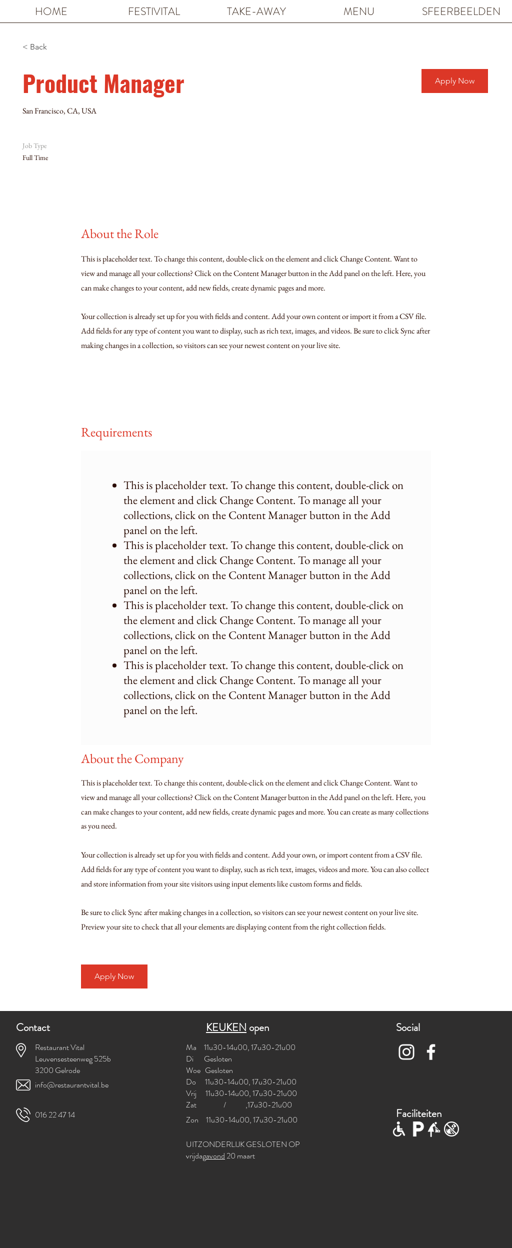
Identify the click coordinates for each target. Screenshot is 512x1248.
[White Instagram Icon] (406, 1052)
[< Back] (58, 47)
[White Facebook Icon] (431, 1052)
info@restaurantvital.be (71, 1084)
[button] (455, 81)
